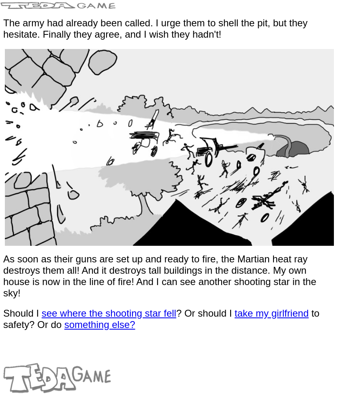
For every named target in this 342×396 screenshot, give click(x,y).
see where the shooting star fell (109, 313)
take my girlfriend (272, 313)
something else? (99, 324)
